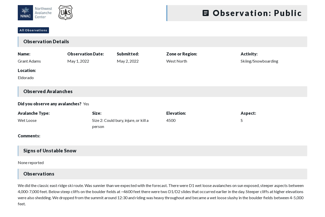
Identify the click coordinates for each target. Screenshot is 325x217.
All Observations (33, 30)
